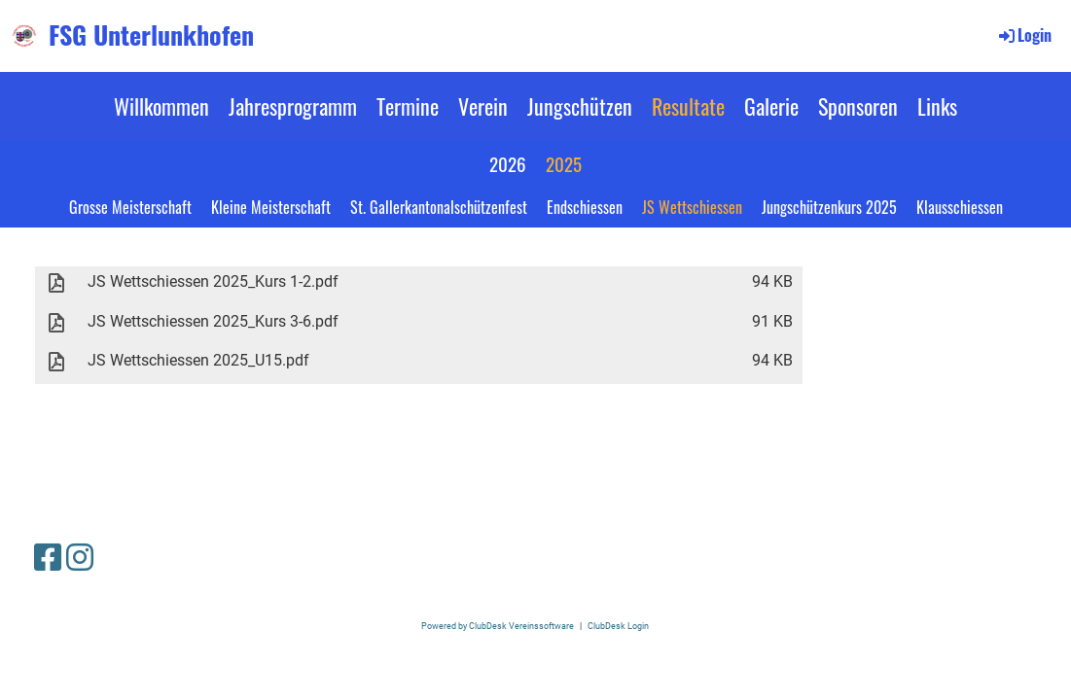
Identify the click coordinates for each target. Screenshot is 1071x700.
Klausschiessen (959, 207)
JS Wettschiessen (692, 207)
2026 (507, 163)
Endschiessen (585, 207)
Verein (483, 106)
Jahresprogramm (293, 106)
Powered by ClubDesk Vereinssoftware (497, 625)
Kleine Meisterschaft (271, 207)
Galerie (771, 106)
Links (937, 106)
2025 (564, 163)
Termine (407, 106)
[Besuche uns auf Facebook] (47, 558)
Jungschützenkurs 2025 (829, 207)
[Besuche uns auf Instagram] (79, 558)
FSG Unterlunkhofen (151, 35)
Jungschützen (579, 106)
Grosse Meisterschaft (130, 207)
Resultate (688, 106)
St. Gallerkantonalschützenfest (438, 207)
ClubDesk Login (618, 625)
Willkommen (161, 106)
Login (1024, 35)
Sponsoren (858, 106)
